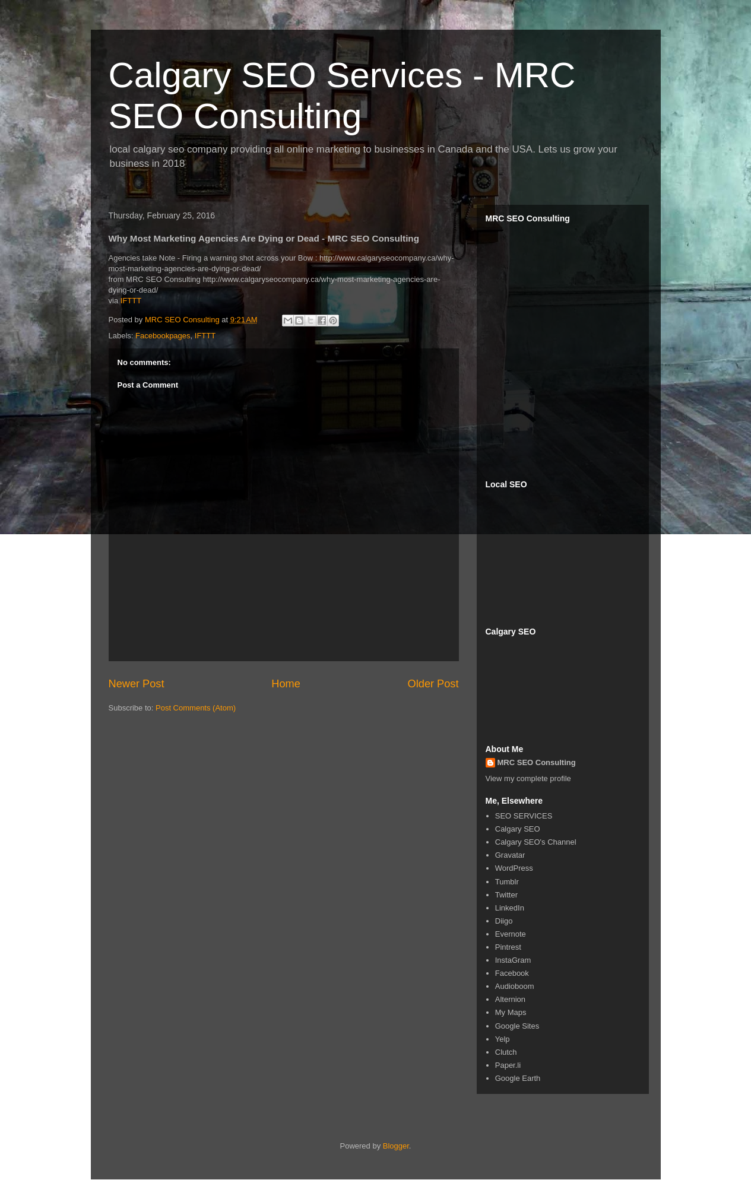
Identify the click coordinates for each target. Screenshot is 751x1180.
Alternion (510, 999)
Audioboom (514, 986)
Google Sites (517, 1026)
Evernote (510, 934)
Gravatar (510, 855)
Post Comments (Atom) (196, 707)
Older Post (433, 684)
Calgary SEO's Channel (535, 842)
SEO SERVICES (524, 815)
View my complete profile (528, 778)
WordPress (514, 868)
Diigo (504, 920)
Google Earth (518, 1078)
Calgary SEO (517, 828)
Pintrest (508, 947)
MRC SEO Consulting (537, 762)
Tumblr (507, 881)
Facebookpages (163, 335)
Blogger (396, 1145)
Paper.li (508, 1065)
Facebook (512, 973)
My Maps (511, 1012)
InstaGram (513, 960)
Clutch (506, 1052)
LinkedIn (509, 907)
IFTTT (131, 300)
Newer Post (136, 684)
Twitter (506, 894)
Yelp (502, 1039)
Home (285, 684)
